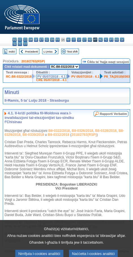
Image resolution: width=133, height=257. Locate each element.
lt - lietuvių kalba (84, 40)
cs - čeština (25, 40)
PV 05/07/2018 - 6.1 (85, 76)
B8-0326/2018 (82, 131)
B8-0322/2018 (59, 131)
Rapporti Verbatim (113, 114)
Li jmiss (48, 51)
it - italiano (74, 40)
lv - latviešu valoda (79, 40)
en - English (52, 40)
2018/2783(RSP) (33, 61)
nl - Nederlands (100, 40)
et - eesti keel (41, 40)
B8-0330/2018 (33, 135)
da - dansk (31, 40)
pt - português (111, 40)
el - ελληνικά (47, 40)
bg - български (14, 40)
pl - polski (106, 40)
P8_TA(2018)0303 (117, 76)
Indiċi (12, 51)
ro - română (117, 40)
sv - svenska (25, 44)
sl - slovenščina (14, 44)
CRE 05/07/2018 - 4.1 (51, 80)
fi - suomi (20, 44)
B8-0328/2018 (106, 131)
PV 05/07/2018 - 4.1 (51, 76)
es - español (20, 40)
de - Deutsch (36, 40)
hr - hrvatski (68, 40)
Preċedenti (31, 51)
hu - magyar (90, 40)
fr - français (57, 40)
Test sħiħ (72, 51)
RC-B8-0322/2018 (19, 76)
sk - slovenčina (122, 40)
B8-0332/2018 (58, 135)
